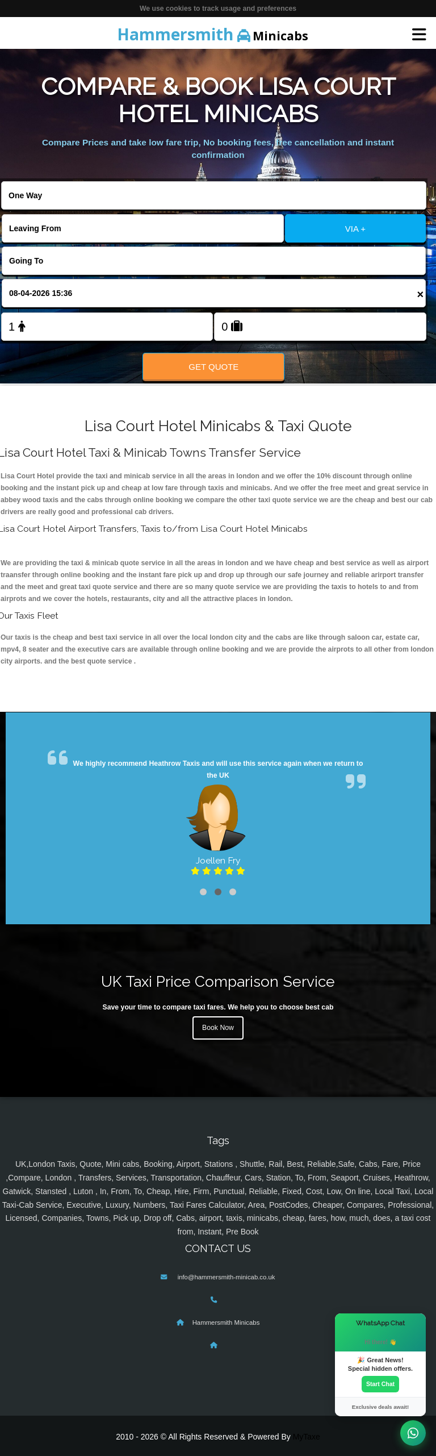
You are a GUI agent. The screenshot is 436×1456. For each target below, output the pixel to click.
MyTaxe (306, 1436)
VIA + (355, 228)
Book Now (218, 1028)
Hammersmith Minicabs (226, 1322)
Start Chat (380, 1383)
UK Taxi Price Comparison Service (218, 981)
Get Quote (213, 367)
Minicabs (212, 34)
